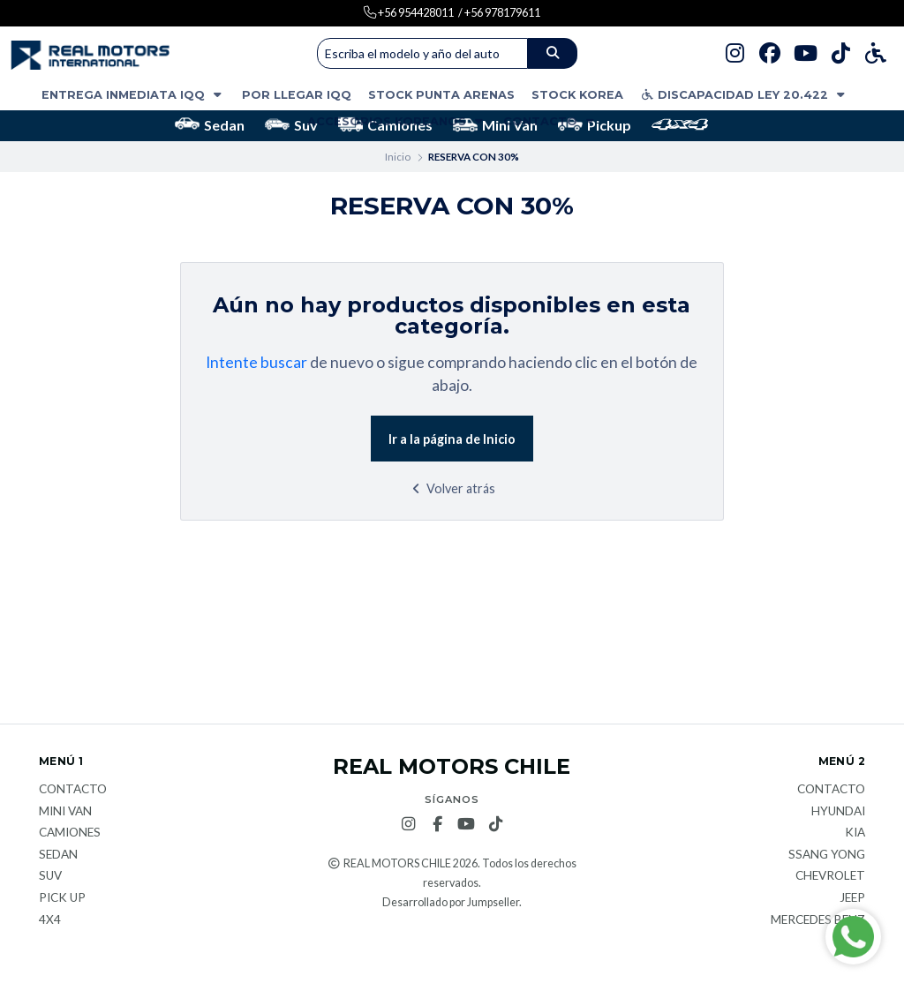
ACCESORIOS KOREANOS (396, 121)
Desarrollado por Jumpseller (450, 902)
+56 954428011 (415, 12)
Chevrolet (830, 876)
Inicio (398, 156)
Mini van (65, 812)
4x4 (50, 920)
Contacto (550, 121)
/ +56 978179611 (499, 12)
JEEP (852, 898)
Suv (291, 124)
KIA (855, 833)
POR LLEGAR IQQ (296, 94)
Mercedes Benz (818, 920)
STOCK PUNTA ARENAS (441, 94)
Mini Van (495, 124)
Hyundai (838, 812)
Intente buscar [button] (256, 362)
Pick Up (62, 898)
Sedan (210, 124)
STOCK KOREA (577, 94)
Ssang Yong (826, 855)
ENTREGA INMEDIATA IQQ (133, 94)
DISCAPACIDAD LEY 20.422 (744, 94)
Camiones (70, 833)
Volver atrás (451, 488)
